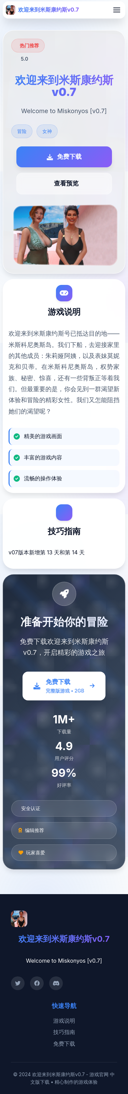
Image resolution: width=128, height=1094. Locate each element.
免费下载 (64, 1043)
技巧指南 (64, 1032)
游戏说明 (64, 1020)
